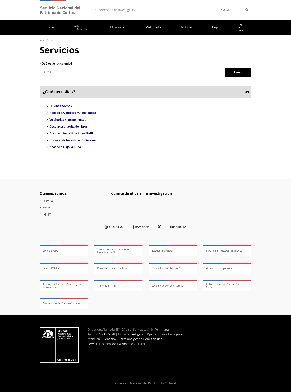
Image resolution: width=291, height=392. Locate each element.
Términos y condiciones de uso (140, 339)
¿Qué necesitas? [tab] (145, 92)
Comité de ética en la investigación (141, 193)
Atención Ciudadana (102, 339)
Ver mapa (162, 329)
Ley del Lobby (50, 250)
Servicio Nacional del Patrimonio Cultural (116, 344)
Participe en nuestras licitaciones (224, 250)
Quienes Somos (60, 106)
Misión (47, 207)
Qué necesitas (80, 27)
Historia (48, 201)
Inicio (50, 27)
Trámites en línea (106, 285)
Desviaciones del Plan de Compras (61, 303)
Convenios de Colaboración (167, 268)
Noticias (186, 27)
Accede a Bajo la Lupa (65, 147)
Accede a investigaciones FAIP (71, 133)
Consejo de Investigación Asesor (72, 140)
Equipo (47, 214)
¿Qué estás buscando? (56, 63)
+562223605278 (104, 334)
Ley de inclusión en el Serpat (167, 285)
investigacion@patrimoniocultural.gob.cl (156, 334)
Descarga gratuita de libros (68, 126)
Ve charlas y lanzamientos (67, 119)
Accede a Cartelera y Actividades (72, 112)
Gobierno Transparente (219, 268)
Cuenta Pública (51, 268)
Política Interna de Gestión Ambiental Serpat (226, 286)
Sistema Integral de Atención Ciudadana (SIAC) (113, 251)
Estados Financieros (163, 250)
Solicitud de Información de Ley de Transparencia (62, 286)
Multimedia (153, 27)
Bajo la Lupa (241, 27)
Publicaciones (116, 27)
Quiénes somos (53, 193)
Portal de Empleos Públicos (112, 268)
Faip (215, 27)
